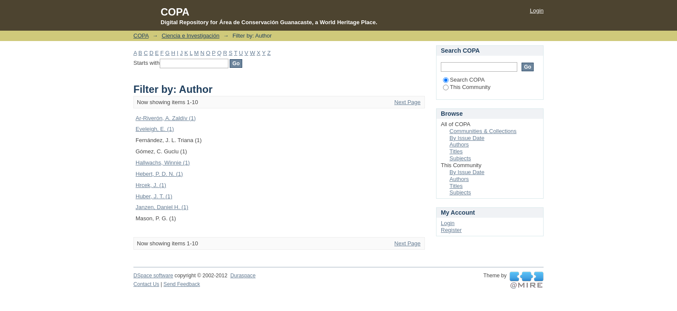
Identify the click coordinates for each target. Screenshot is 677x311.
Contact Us (146, 284)
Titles (456, 151)
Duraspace (242, 276)
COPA (141, 35)
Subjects (460, 158)
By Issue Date (466, 138)
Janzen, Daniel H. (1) (162, 207)
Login (537, 10)
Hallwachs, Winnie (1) (163, 162)
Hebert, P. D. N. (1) (159, 174)
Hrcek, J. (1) (151, 185)
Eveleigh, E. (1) (155, 129)
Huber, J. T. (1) (154, 196)
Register (451, 230)
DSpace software (153, 276)
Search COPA (464, 79)
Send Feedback (182, 284)
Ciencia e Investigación (190, 35)
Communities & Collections (482, 131)
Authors (459, 144)
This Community (466, 87)
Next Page (407, 102)
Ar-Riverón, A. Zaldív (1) (166, 118)
